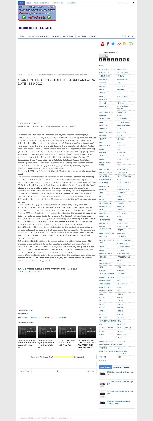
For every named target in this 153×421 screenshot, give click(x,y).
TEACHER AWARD (106, 328)
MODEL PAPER (105, 206)
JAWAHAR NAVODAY (125, 176)
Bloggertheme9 (67, 418)
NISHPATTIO (122, 213)
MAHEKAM (121, 193)
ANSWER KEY (123, 79)
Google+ (47, 318)
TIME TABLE (122, 334)
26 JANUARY (104, 73)
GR (119, 149)
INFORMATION (123, 169)
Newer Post (24, 371)
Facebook (22, 318)
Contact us (71, 3)
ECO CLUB (104, 125)
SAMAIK (103, 270)
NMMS (120, 216)
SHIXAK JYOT (122, 284)
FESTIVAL (103, 136)
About (28, 3)
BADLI (120, 83)
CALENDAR (104, 100)
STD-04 (102, 301)
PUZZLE (121, 260)
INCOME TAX (104, 169)
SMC (119, 287)
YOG (119, 357)
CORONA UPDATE (106, 112)
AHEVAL (121, 76)
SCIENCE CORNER (124, 277)
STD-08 (102, 307)
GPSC (102, 149)
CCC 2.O (103, 103)
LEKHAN (103, 189)
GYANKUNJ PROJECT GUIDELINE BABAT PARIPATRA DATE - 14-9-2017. (61, 75)
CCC (119, 100)
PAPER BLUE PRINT (107, 233)
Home (21, 3)
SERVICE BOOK (105, 284)
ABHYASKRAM (123, 73)
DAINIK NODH (105, 119)
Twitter (35, 318)
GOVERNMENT (105, 146)
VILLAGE (103, 357)
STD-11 (120, 311)
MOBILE (120, 203)
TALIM (120, 321)
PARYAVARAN (122, 243)
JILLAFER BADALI (106, 179)
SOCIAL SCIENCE (106, 291)
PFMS (102, 247)
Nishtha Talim (104, 216)
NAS (101, 210)
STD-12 (102, 314)
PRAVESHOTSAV (124, 253)
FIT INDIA (121, 136)
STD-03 (120, 297)
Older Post (90, 371)
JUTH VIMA (104, 183)
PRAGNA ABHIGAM (124, 247)
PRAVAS (121, 250)
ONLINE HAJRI (123, 223)
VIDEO (120, 348)
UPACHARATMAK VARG (108, 344)
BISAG (102, 93)
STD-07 (120, 304)
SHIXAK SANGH (105, 287)
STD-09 (120, 307)
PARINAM (103, 237)
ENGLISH (103, 129)
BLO (119, 93)
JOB (119, 179)
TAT (101, 324)
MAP (101, 196)
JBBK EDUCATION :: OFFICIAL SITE (42, 418)
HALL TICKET (104, 156)
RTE (101, 267)
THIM (102, 334)
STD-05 (120, 301)
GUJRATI (103, 152)
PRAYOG (103, 257)
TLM (101, 338)
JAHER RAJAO (123, 173)
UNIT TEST (122, 341)
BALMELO (103, 86)
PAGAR (120, 230)
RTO (119, 267)
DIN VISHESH (122, 119)
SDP (119, 280)
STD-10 (102, 311)
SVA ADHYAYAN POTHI (108, 321)
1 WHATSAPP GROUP (107, 69)
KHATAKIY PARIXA (124, 183)
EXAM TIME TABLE (106, 132)
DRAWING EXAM (123, 122)
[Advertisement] (57, 56)
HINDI (102, 159)
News (120, 210)
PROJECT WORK (124, 257)
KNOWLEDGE (105, 186)
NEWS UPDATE (105, 213)
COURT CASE (122, 112)
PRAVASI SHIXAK (106, 253)
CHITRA (120, 103)
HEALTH (121, 156)
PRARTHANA (104, 250)
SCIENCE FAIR (105, 280)
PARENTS (121, 233)
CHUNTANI (104, 106)
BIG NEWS (121, 89)
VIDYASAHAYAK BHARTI (108, 351)
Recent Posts (105, 367)
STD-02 (102, 297)
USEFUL (121, 344)
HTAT (120, 162)
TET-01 (102, 331)
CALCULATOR (123, 96)
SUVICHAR (122, 318)
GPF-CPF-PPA (123, 146)
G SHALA (121, 139)
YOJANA (103, 360)
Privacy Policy (58, 3)
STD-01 (120, 294)
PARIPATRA (28, 310)
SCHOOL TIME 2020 (107, 277)
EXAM (120, 129)
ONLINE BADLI (105, 223)
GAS (101, 142)
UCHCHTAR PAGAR (107, 341)
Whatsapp (61, 318)
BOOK (102, 96)
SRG (119, 291)
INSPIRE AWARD (106, 173)
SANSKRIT (121, 270)
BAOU (102, 89)
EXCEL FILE (122, 132)
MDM (102, 200)
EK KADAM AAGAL (124, 125)
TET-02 (120, 331)
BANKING (121, 86)
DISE (102, 122)
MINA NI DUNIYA (105, 203)
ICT (119, 166)
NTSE (120, 220)
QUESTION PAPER (106, 264)
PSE (101, 260)
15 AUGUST (122, 69)
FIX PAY (103, 139)
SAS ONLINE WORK (107, 274)
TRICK (120, 338)
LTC (101, 193)
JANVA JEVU (104, 176)
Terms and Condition (41, 3)
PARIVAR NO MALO (124, 240)
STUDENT (103, 318)
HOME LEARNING (124, 159)
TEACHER (121, 324)
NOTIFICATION (105, 220)
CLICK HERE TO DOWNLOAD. (29, 124)
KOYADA (121, 186)
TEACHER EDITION (124, 328)
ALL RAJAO (104, 79)
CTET (120, 115)
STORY (120, 314)
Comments (117, 367)
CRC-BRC (103, 115)
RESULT (121, 264)
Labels (126, 367)
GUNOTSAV (122, 152)
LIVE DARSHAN (123, 189)
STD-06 (102, 304)
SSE (101, 294)
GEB (119, 142)
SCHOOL (121, 274)
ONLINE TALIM (123, 227)
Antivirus (103, 83)
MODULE (121, 206)
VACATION (103, 348)
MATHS (120, 196)
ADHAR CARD (105, 76)
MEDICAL (121, 200)
